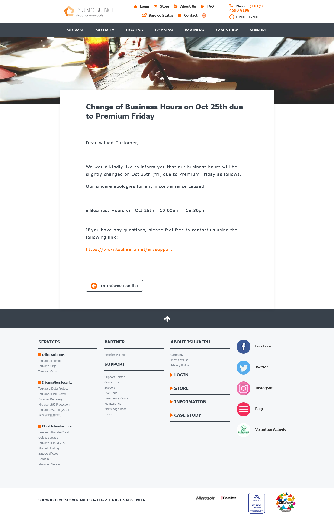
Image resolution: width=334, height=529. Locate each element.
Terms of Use (179, 360)
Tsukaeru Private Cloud (53, 432)
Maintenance (112, 403)
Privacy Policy (179, 365)
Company (176, 354)
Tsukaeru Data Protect (53, 388)
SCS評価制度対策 (49, 415)
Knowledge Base (115, 408)
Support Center (114, 376)
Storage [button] (75, 30)
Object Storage (48, 437)
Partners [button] (194, 30)
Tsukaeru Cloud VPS (51, 442)
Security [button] (105, 30)
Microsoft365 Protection (53, 404)
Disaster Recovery (50, 399)
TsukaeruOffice (48, 371)
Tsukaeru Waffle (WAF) (53, 409)
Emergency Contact (117, 398)
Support (258, 30)
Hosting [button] (134, 30)
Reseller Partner (115, 354)
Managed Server (49, 464)
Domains (164, 30)
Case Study (227, 30)
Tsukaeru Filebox (49, 360)
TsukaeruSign (47, 366)
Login (107, 414)
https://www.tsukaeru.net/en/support (129, 249)
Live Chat (110, 392)
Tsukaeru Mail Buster (52, 393)
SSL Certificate (48, 453)
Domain (43, 458)
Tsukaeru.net (75, 500)
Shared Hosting (48, 448)
